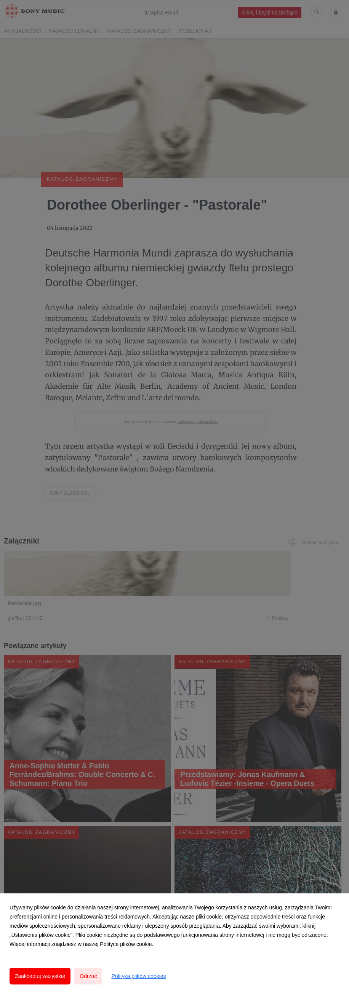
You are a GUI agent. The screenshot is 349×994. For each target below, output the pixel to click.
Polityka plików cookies (138, 976)
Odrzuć (88, 976)
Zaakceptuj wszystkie (40, 976)
